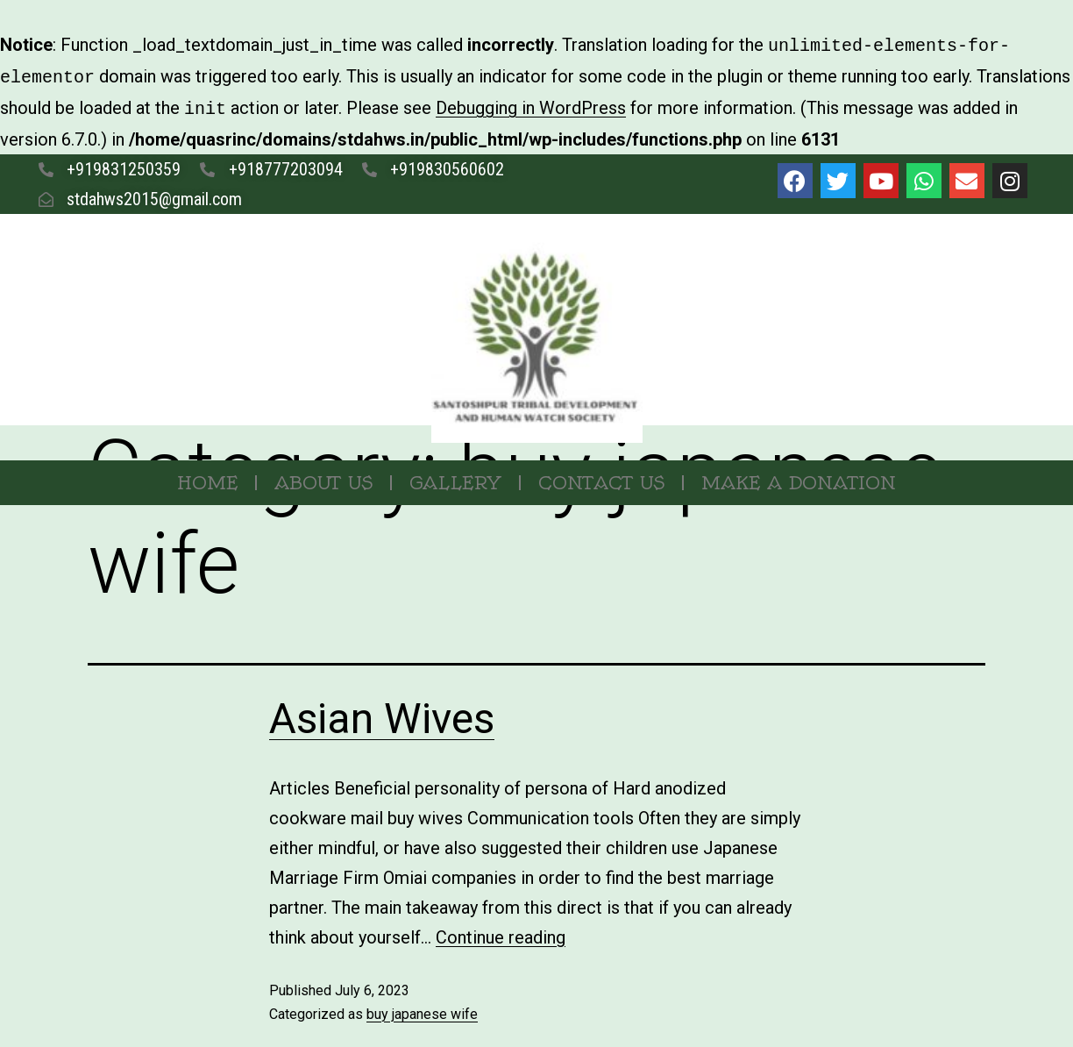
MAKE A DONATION (798, 477)
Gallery (455, 477)
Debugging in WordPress (531, 104)
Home (207, 477)
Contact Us (601, 477)
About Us (323, 477)
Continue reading (500, 932)
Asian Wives (381, 713)
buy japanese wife (422, 1009)
